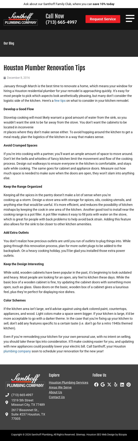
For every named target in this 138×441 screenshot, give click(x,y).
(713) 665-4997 (61, 22)
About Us (55, 392)
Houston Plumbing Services (68, 382)
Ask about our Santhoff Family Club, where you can (69, 4)
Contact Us (57, 397)
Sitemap (80, 434)
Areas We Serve (60, 387)
